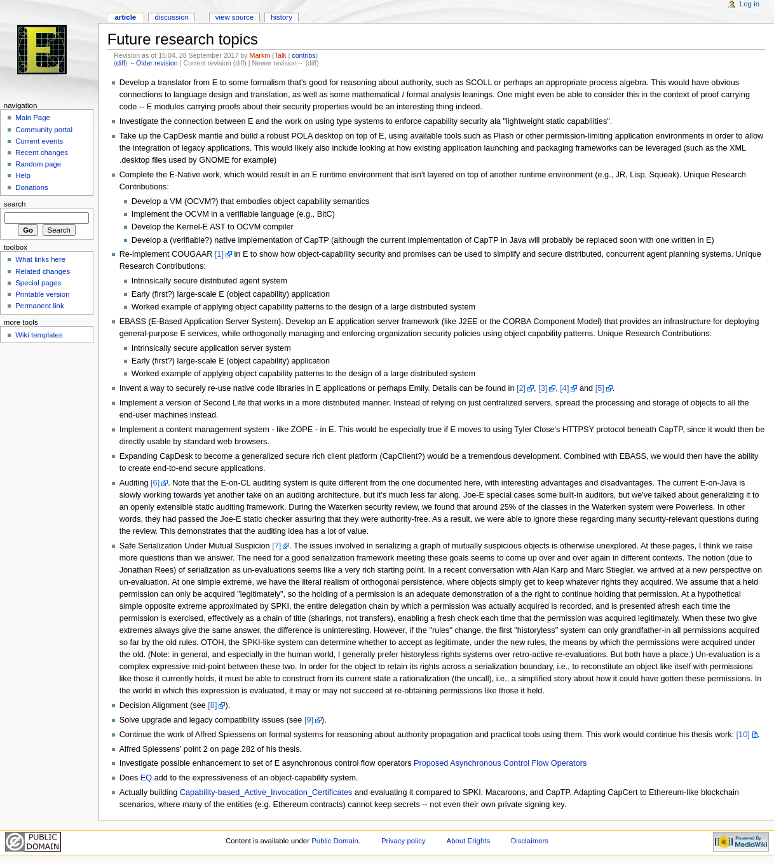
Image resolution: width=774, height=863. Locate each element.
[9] (308, 720)
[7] (276, 545)
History (281, 17)
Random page (38, 164)
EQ (146, 777)
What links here (40, 259)
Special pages (38, 283)
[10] (743, 734)
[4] (564, 388)
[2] (521, 388)
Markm (260, 55)
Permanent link (39, 305)
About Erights (469, 841)
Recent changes (41, 152)
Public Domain (334, 841)
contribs (303, 55)
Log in (749, 4)
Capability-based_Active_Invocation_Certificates (266, 792)
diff (120, 63)
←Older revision (153, 63)
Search (15, 204)
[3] (542, 388)
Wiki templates (38, 335)
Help (23, 175)
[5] (599, 388)
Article (125, 17)
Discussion (171, 17)
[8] (212, 705)
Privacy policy (403, 841)
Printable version (42, 294)
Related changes (42, 271)
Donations (31, 187)
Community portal (43, 129)
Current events (39, 141)
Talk (281, 55)
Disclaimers (529, 841)
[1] (219, 254)
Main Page (32, 117)
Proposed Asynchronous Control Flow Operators (500, 763)
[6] (155, 483)
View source (234, 17)
